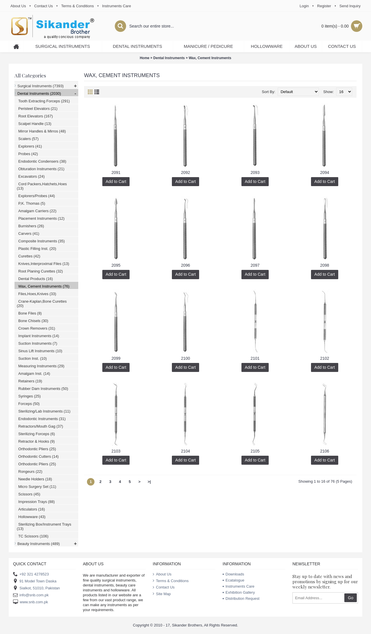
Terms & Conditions (171, 581)
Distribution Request (241, 598)
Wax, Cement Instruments (210, 58)
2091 (115, 172)
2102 (324, 358)
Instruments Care (238, 586)
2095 (115, 265)
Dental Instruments (169, 58)
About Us (162, 574)
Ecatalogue (233, 580)
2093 (254, 172)
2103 (115, 451)
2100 (185, 358)
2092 (185, 172)
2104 (185, 451)
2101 (254, 358)
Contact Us (163, 587)
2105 (254, 451)
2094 (324, 172)
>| (149, 481)
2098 (324, 265)
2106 (324, 451)
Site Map (162, 594)
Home (144, 58)
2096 (185, 265)
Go (350, 597)
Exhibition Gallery (239, 592)
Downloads (233, 574)
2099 (115, 358)
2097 (254, 265)
